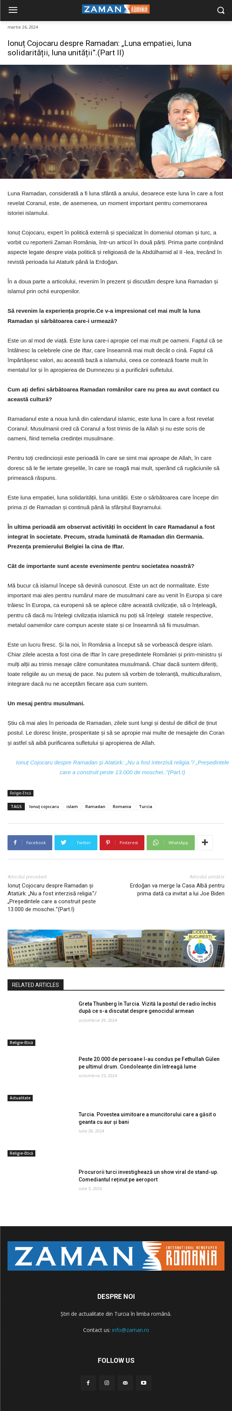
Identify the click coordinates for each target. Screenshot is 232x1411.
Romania (122, 806)
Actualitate (20, 1097)
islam (72, 806)
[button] (221, 10)
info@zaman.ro (130, 1329)
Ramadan (95, 806)
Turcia (145, 806)
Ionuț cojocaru (44, 806)
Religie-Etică (20, 793)
